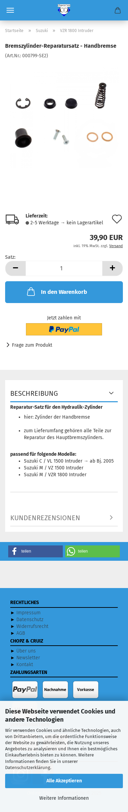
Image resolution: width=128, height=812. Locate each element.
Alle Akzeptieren (64, 781)
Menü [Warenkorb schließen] (10, 10)
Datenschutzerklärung (27, 767)
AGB (20, 633)
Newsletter (28, 658)
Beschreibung (34, 393)
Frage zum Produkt (32, 345)
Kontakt (24, 664)
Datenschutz (29, 619)
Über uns (26, 651)
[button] (15, 268)
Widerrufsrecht (32, 626)
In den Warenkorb (56, 291)
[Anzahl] (64, 268)
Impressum (28, 613)
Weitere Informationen (64, 798)
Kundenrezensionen (45, 518)
